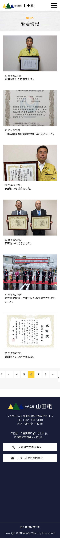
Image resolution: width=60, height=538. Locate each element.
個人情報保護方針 (30, 527)
